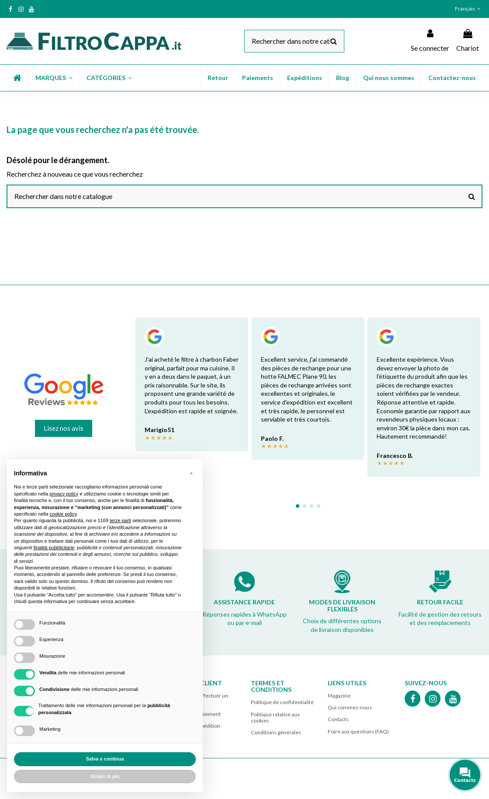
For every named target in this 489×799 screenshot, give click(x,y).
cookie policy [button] (62, 513)
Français (468, 8)
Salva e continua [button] (105, 758)
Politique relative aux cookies (275, 717)
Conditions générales (276, 732)
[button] (53, 78)
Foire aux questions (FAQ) (358, 731)
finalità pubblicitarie (54, 547)
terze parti (120, 520)
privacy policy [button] (63, 493)
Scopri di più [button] (105, 776)
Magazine (339, 695)
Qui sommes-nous (350, 707)
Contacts (338, 719)
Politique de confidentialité (282, 702)
